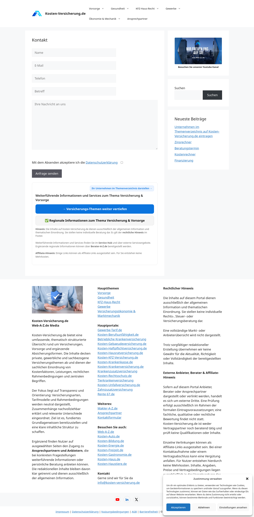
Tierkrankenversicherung (116, 380)
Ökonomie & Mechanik (106, 19)
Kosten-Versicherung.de (65, 13)
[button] (247, 478)
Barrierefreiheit (149, 511)
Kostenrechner (185, 154)
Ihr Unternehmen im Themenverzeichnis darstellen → (122, 188)
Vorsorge (98, 8)
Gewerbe (175, 8)
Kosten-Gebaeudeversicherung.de (122, 344)
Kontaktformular (110, 417)
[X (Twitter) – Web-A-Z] (136, 499)
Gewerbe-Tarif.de (110, 330)
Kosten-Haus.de (109, 459)
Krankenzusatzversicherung (117, 371)
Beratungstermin (187, 148)
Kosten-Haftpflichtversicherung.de (122, 348)
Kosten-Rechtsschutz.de (115, 376)
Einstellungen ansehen (233, 507)
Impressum (62, 511)
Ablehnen (204, 507)
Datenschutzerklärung (102, 162)
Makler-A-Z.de (108, 408)
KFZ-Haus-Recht (149, 8)
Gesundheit (121, 8)
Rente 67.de (106, 394)
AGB (134, 511)
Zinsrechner (183, 142)
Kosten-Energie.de (111, 445)
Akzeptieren (178, 507)
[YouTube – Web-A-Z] (117, 499)
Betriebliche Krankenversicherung (122, 339)
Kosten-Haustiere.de (112, 464)
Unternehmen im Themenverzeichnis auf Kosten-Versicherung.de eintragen (197, 131)
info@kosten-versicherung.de (119, 483)
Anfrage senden (46, 173)
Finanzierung (184, 160)
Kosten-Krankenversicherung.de (121, 367)
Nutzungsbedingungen (115, 511)
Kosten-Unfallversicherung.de (119, 385)
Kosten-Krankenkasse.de (115, 362)
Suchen (180, 88)
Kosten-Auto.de (109, 436)
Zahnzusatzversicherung (115, 389)
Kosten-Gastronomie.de (115, 455)
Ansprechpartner (137, 18)
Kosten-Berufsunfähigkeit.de (118, 335)
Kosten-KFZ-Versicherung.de (118, 357)
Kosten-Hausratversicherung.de (120, 353)
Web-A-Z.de (106, 432)
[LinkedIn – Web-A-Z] (127, 499)
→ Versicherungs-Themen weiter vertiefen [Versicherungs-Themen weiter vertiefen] (95, 209)
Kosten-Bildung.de (111, 441)
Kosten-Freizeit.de (110, 450)
